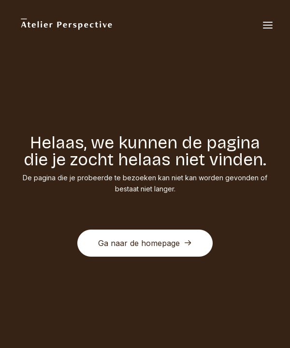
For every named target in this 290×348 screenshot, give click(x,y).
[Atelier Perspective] (66, 25)
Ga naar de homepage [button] (145, 243)
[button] (268, 25)
